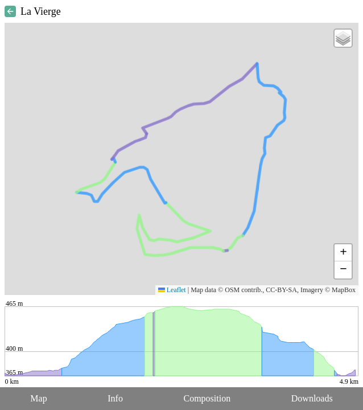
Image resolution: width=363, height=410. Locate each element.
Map (38, 398)
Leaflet (172, 290)
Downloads (312, 398)
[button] (343, 38)
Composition (207, 398)
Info (115, 398)
